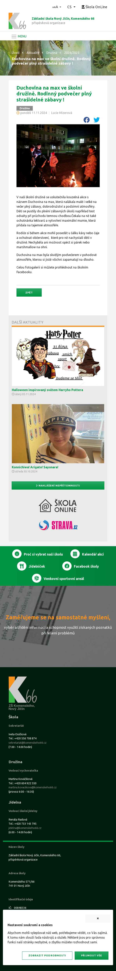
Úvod (15, 52)
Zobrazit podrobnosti (47, 955)
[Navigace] (19, 36)
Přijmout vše (91, 955)
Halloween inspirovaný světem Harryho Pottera (47, 390)
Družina (51, 52)
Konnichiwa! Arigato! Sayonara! (35, 467)
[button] (56, 6)
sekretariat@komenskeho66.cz (28, 742)
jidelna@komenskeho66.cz (25, 828)
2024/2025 (71, 52)
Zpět (29, 292)
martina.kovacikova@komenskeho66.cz (33, 787)
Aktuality (33, 52)
